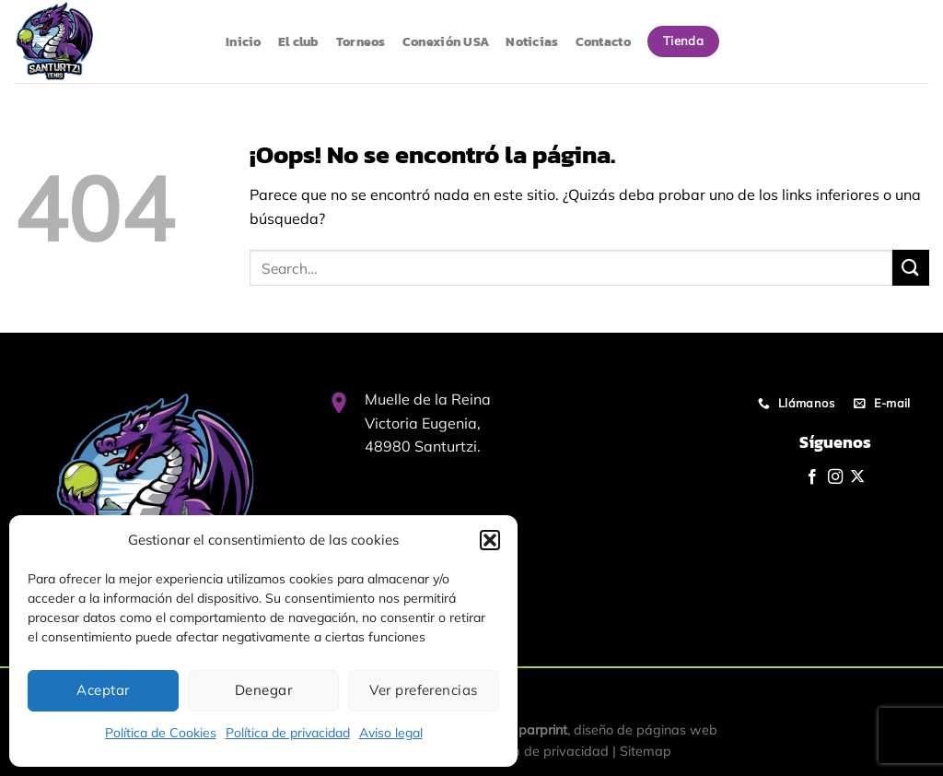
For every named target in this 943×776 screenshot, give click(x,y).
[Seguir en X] (857, 477)
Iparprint (541, 730)
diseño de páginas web (645, 730)
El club (299, 41)
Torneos (361, 41)
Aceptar (102, 690)
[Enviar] (910, 268)
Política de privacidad (288, 732)
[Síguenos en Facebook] (812, 477)
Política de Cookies (160, 732)
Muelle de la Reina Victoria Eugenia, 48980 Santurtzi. (428, 422)
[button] (490, 540)
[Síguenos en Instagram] (835, 477)
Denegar (263, 690)
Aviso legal (391, 732)
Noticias (532, 41)
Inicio (244, 41)
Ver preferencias (423, 690)
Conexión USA (445, 41)
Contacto (603, 41)
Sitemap (645, 751)
